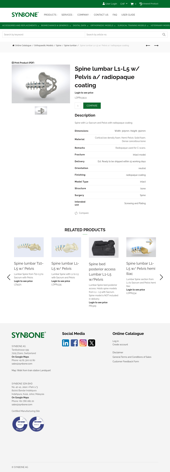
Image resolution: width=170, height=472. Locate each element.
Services (66, 15)
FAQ (115, 15)
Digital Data (79, 25)
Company (83, 15)
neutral (142, 168)
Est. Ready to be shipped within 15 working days (122, 161)
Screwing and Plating (135, 203)
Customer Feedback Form (126, 361)
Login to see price (84, 92)
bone (143, 188)
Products (50, 15)
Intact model (139, 154)
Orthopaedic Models (101, 25)
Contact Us (101, 15)
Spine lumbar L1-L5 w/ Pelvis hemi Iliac (140, 268)
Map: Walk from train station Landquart (31, 370)
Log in (116, 341)
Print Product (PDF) (24, 63)
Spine (58, 45)
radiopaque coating (136, 175)
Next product (156, 45)
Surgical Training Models (132, 25)
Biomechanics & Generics (54, 25)
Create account (120, 344)
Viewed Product (148, 3)
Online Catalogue (23, 45)
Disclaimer (118, 352)
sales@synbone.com (22, 363)
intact (143, 181)
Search (164, 34)
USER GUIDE (128, 15)
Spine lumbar (70, 45)
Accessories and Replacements (19, 25)
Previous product (148, 45)
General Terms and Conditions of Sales (132, 357)
